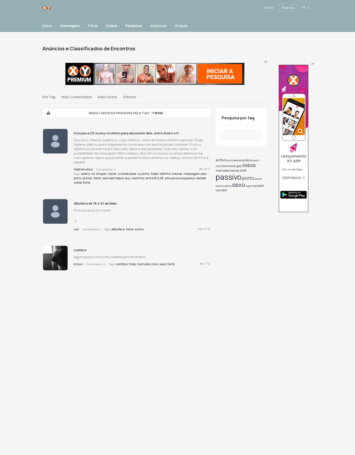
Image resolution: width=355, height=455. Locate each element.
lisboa (249, 165)
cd (93, 174)
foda (132, 264)
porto (77, 178)
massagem (192, 174)
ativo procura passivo (180, 178)
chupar (101, 174)
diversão (231, 166)
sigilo (249, 186)
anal (242, 160)
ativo (248, 160)
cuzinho (143, 174)
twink (97, 178)
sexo (163, 264)
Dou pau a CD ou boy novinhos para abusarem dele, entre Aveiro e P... (127, 133)
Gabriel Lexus (83, 169)
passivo (229, 177)
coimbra (80, 250)
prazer (87, 178)
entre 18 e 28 (154, 178)
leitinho (165, 174)
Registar (288, 7)
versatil (258, 185)
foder (155, 174)
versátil (221, 190)
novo (154, 264)
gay (239, 166)
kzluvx (78, 264)
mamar (177, 174)
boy (127, 178)
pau (204, 174)
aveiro (85, 174)
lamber (201, 178)
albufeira (118, 229)
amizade (232, 160)
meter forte (82, 182)
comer (112, 174)
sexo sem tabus (113, 178)
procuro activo (224, 186)
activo (139, 229)
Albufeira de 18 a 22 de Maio (95, 203)
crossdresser (127, 174)
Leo (76, 229)
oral (243, 170)
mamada (143, 264)
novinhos (137, 178)
